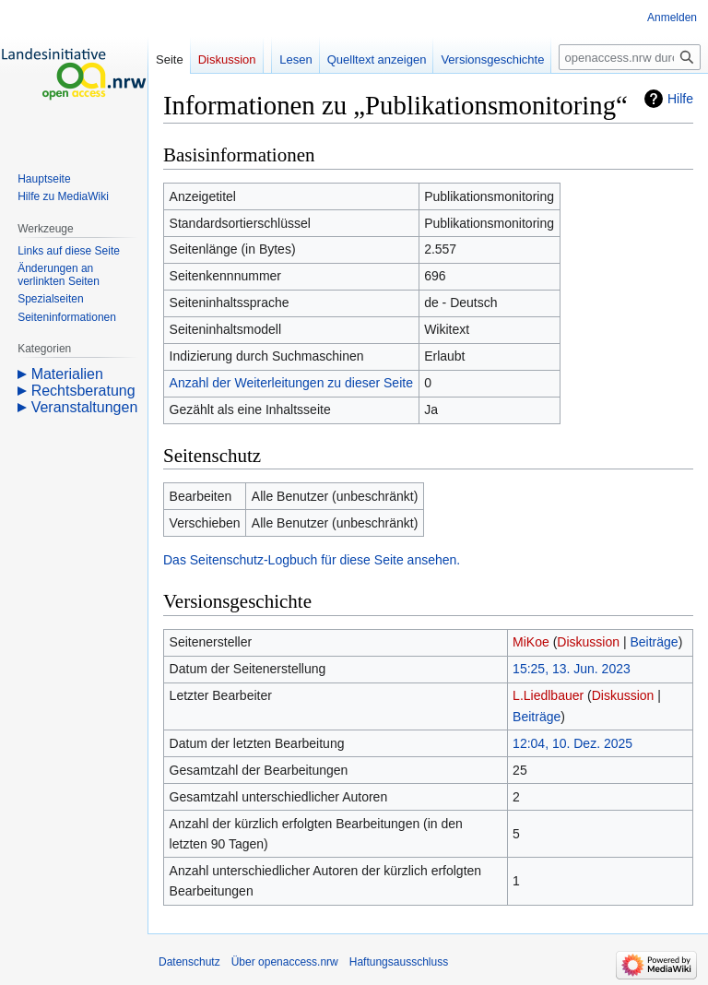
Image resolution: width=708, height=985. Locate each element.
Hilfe (680, 98)
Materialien (67, 374)
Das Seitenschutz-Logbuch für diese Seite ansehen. (311, 559)
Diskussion (588, 642)
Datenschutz (189, 961)
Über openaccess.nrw (284, 961)
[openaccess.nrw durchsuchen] (630, 57)
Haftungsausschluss (398, 961)
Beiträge (654, 642)
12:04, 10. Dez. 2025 (572, 743)
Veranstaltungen (84, 407)
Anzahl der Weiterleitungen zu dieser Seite (291, 382)
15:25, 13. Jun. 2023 (572, 668)
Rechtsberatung (83, 390)
